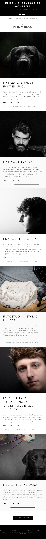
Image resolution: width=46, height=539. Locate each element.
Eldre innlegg (23, 518)
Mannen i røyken (18, 161)
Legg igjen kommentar (29, 106)
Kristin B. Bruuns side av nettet (31, 530)
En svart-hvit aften (20, 239)
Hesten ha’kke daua (20, 484)
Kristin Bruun (17, 106)
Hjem (11, 18)
